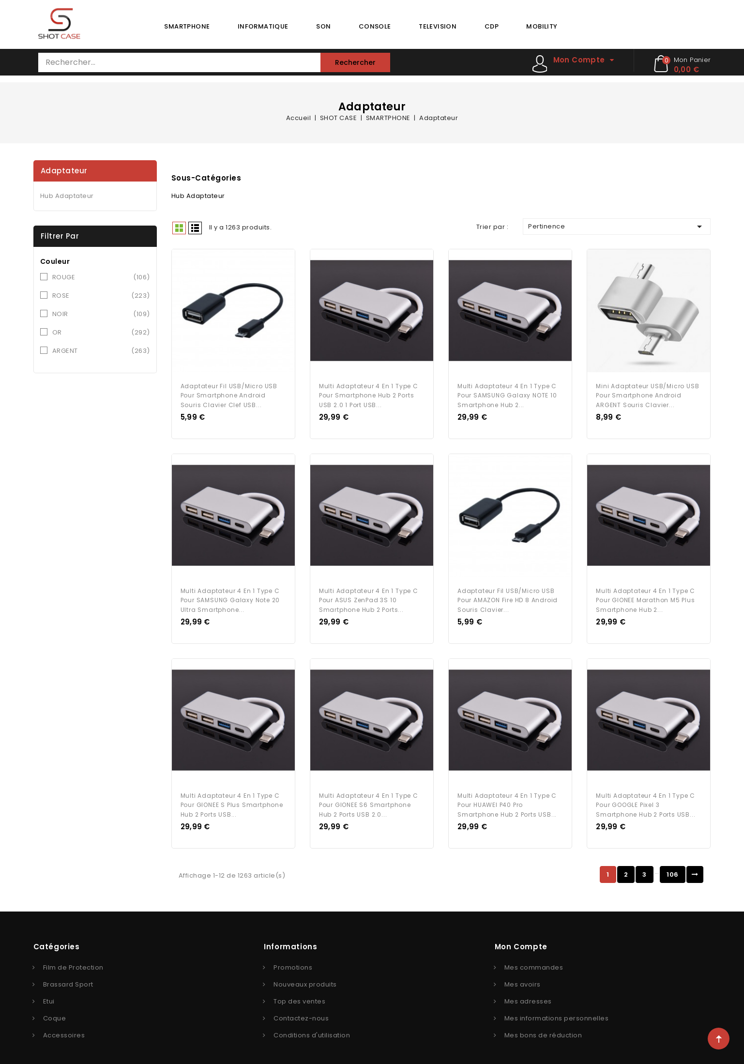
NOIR (101, 314)
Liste (195, 228)
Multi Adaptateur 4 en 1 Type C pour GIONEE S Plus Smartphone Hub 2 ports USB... (232, 795)
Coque (54, 1008)
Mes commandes (533, 957)
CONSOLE (375, 26)
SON (323, 26)
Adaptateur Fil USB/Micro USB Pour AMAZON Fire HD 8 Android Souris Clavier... (507, 594)
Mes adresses (528, 991)
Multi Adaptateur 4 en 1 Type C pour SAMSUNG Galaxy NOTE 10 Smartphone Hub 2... (507, 392)
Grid (179, 228)
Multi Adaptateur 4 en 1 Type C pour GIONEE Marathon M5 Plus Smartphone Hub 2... (645, 594)
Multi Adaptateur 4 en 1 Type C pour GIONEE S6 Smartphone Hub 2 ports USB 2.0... (368, 795)
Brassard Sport (68, 974)
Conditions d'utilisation (311, 1025)
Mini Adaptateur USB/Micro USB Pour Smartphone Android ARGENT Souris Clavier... (647, 392)
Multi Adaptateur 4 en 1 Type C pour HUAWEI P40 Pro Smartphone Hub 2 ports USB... (507, 795)
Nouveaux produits (305, 974)
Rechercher (355, 62)
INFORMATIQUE (263, 26)
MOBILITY (541, 26)
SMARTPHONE (187, 26)
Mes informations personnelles (556, 1008)
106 (673, 864)
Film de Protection (73, 957)
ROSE (101, 296)
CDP (492, 26)
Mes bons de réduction (543, 1025)
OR (101, 332)
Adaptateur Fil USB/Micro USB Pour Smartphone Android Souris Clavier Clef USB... (229, 392)
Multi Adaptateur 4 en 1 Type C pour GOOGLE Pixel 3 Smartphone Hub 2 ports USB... (645, 795)
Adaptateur (64, 171)
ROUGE (101, 277)
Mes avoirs (522, 974)
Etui (49, 991)
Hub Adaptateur (67, 195)
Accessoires (64, 1025)
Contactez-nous (301, 1008)
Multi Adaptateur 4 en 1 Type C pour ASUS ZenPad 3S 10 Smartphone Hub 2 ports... (368, 594)
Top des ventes (299, 991)
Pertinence (616, 226)
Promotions (292, 957)
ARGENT (101, 351)
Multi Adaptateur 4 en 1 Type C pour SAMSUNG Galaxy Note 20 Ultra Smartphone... (230, 594)
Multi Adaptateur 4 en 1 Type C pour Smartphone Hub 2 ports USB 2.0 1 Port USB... (368, 392)
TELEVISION (437, 26)
